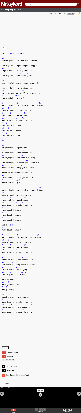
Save (50, 14)
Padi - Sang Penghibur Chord (11, 10)
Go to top (5, 349)
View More (40, 393)
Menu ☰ (71, 14)
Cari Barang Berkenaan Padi (17, 377)
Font (60, 14)
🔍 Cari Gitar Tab (8, 361)
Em (19, 59)
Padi (4, 49)
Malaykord (11, 4)
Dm (20, 74)
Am (11, 54)
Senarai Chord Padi (14, 368)
